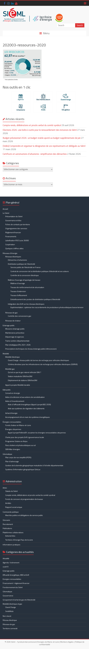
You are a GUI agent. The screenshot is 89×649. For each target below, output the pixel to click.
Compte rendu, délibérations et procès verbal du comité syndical (32, 125)
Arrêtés (8, 503)
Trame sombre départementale (17, 340)
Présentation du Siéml (13, 216)
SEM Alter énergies (12, 449)
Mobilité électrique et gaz (12, 604)
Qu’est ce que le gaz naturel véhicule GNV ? (24, 372)
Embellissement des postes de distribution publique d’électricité (35, 299)
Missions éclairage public (15, 328)
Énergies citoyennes (13, 429)
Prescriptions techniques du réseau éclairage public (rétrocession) (31, 348)
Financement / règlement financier (16, 583)
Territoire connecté (10, 628)
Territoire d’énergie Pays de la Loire (19, 539)
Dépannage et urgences (14, 336)
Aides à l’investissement (14, 401)
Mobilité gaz (10, 369)
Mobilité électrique (12, 357)
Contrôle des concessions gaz (19, 316)
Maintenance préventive (14, 332)
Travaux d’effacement (18, 295)
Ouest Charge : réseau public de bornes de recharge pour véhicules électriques (38, 360)
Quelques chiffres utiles (14, 248)
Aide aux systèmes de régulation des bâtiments (26, 408)
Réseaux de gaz (11, 312)
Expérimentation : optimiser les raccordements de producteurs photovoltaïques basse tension (46, 307)
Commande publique (11, 512)
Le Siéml (6, 213)
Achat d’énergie (11, 413)
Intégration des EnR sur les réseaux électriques (26, 304)
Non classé (7, 616)
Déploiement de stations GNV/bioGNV (22, 380)
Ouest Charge (10, 607)
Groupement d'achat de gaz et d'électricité (19, 599)
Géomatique (7, 454)
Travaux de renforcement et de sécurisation (27, 287)
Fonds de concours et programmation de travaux (24, 499)
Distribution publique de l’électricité (21, 264)
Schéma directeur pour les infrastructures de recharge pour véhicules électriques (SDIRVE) (43, 364)
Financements (10, 236)
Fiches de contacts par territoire (17, 224)
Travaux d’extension (18, 291)
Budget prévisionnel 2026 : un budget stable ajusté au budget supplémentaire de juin (42, 138)
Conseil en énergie (12, 393)
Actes (5, 487)
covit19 (5, 566)
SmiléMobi (9, 611)
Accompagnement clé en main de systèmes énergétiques (27, 417)
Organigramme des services (16, 228)
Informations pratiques (11, 544)
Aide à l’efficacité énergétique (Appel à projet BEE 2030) (29, 404)
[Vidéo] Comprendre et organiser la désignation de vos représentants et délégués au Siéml (44, 146)
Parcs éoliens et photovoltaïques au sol (20, 445)
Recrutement (8, 524)
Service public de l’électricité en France (25, 267)
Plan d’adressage (12, 461)
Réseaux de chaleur (13, 320)
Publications (7, 528)
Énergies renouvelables (12, 422)
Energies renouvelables (12, 579)
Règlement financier (13, 232)
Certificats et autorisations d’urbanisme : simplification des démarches (35, 154)
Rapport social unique (13, 507)
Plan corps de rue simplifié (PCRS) (18, 457)
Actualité (6, 558)
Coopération (10, 244)
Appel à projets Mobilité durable (17, 385)
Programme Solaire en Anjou (16, 441)
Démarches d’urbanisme (17, 260)
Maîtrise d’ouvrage (17, 283)
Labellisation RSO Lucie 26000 (17, 240)
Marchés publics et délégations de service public (24, 515)
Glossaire (6, 520)
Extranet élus (10, 535)
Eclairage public (8, 325)
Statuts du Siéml (11, 491)
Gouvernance (8, 595)
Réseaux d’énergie (10, 253)
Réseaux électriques (13, 256)
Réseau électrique (10, 620)
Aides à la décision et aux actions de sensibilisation (25, 397)
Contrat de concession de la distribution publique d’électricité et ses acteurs (39, 271)
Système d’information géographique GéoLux (22, 469)
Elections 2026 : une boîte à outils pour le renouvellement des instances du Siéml (40, 130)
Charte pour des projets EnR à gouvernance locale (24, 437)
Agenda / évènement (11, 562)
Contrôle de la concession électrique (24, 275)
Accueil (5, 209)
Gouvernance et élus (13, 220)
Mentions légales (67, 641)
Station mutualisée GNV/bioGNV (20, 376)
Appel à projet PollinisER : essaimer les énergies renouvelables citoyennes (37, 432)
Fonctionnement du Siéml (13, 587)
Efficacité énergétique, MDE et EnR (16, 575)
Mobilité (6, 353)
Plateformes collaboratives (13, 532)
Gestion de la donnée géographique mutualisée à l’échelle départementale (34, 465)
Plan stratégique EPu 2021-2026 (18, 344)
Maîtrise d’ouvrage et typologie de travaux (24, 280)
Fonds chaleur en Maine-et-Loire (18, 425)
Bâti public (7, 389)
